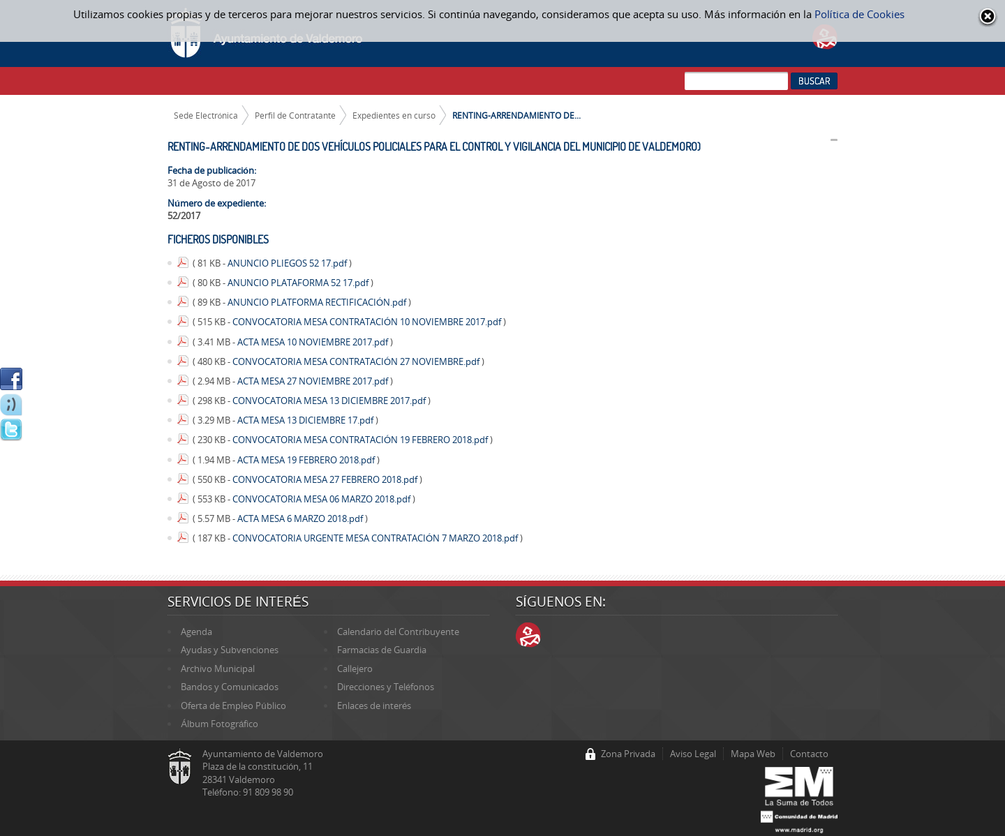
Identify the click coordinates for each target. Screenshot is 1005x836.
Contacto (809, 753)
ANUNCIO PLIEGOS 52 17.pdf (288, 263)
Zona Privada (628, 753)
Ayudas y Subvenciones (229, 649)
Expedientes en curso (394, 115)
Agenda (196, 631)
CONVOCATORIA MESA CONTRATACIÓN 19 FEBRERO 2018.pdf (361, 439)
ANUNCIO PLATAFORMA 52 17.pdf (299, 282)
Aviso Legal (693, 753)
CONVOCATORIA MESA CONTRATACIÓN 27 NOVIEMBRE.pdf (357, 361)
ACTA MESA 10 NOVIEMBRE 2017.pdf (313, 342)
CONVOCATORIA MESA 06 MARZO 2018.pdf (322, 499)
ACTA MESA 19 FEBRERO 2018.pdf (307, 460)
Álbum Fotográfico (219, 723)
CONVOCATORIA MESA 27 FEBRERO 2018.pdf (325, 479)
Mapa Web (753, 753)
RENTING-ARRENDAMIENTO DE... (516, 115)
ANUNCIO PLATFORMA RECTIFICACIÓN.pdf (318, 302)
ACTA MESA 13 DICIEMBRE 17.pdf (306, 420)
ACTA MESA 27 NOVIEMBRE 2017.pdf (313, 381)
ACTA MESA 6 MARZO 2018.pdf (301, 518)
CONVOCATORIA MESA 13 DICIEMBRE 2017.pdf (330, 400)
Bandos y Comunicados (229, 686)
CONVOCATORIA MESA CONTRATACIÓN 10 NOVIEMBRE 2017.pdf (367, 321)
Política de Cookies (859, 14)
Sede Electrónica (206, 115)
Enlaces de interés (374, 705)
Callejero (355, 668)
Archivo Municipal (218, 668)
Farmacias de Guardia (381, 649)
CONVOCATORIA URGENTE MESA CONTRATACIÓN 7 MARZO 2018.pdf (376, 538)
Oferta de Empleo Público (233, 705)
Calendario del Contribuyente (398, 631)
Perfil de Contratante (295, 115)
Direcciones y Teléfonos (385, 686)
